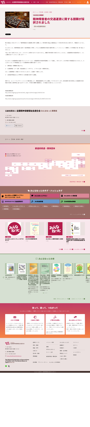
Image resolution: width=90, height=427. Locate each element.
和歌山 (45, 168)
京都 (42, 164)
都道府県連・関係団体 (51, 356)
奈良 (48, 165)
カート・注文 (49, 352)
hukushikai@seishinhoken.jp (14, 356)
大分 (15, 169)
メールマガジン (77, 352)
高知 (25, 169)
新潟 (65, 161)
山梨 (68, 166)
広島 (22, 165)
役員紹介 (62, 348)
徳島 (32, 169)
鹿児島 (11, 172)
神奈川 (71, 168)
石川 (48, 160)
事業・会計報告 (63, 350)
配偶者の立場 (68, 175)
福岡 (15, 167)
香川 (32, 167)
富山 (55, 161)
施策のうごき (36, 342)
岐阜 (55, 163)
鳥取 (28, 163)
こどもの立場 (80, 175)
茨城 (81, 165)
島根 (22, 163)
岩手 (81, 160)
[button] (85, 277)
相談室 (74, 355)
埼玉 (75, 165)
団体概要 (35, 362)
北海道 (78, 154)
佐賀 (8, 167)
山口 (15, 164)
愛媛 (25, 167)
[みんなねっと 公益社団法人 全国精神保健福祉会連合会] (15, 2)
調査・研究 (35, 348)
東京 (75, 166)
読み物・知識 (36, 353)
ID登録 (74, 348)
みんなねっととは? (64, 342)
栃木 (75, 163)
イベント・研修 (50, 342)
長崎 (8, 169)
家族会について (63, 353)
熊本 (8, 171)
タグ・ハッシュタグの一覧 (77, 214)
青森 (78, 158)
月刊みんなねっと (50, 349)
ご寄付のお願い (63, 359)
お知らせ (35, 350)
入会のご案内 (63, 356)
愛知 (55, 165)
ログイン (75, 345)
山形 (75, 161)
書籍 (47, 346)
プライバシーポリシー (43, 362)
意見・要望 (35, 345)
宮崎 (15, 171)
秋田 (75, 160)
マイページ (76, 342)
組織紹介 (62, 345)
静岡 (62, 166)
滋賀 (48, 163)
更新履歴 (35, 356)
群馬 (68, 163)
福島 (81, 163)
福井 (48, 161)
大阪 (42, 166)
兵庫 (35, 164)
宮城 (81, 161)
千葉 (81, 166)
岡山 (28, 165)
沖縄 (8, 175)
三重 (48, 166)
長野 (62, 164)
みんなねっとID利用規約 (54, 362)
